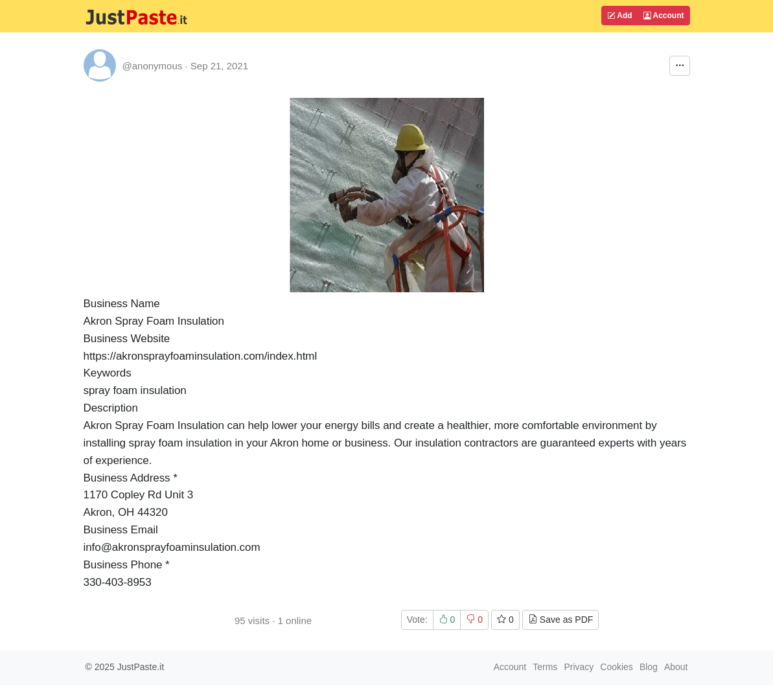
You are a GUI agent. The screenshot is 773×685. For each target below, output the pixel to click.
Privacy (579, 667)
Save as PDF (560, 619)
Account (663, 15)
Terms (545, 667)
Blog (649, 667)
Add (619, 15)
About (676, 667)
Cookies (616, 667)
